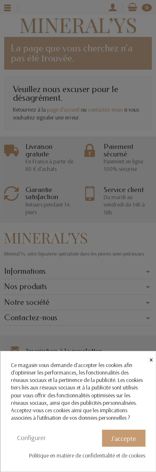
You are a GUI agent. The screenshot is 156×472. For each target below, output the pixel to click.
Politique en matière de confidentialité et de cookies (87, 455)
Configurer (31, 437)
